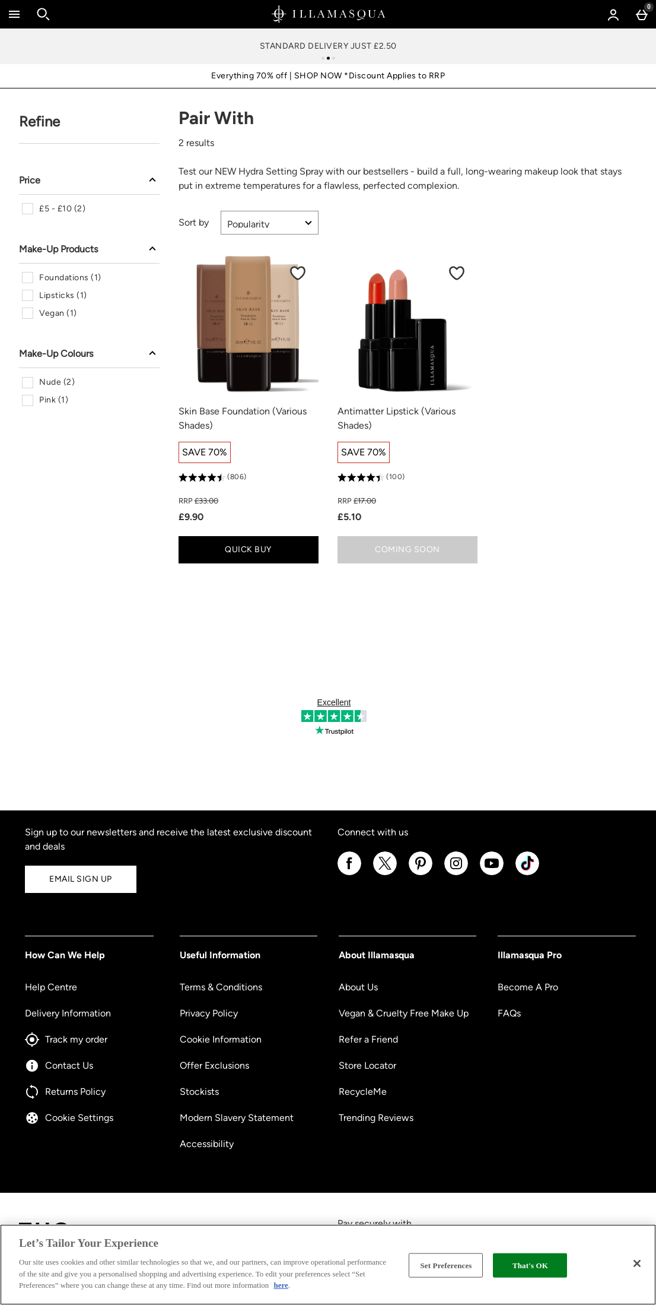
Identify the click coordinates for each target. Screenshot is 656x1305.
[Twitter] (385, 873)
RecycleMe (363, 1091)
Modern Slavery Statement (237, 1117)
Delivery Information (68, 1013)
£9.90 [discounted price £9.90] (191, 516)
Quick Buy (269, 552)
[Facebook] (349, 873)
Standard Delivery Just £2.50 (328, 46)
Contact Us (59, 1066)
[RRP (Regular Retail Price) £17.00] (407, 501)
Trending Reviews (376, 1117)
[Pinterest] (420, 873)
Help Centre (51, 987)
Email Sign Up (80, 879)
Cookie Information (221, 1039)
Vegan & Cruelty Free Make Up (404, 1013)
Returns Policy (65, 1092)
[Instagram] (456, 873)
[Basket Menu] (642, 14)
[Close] (637, 1263)
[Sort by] (270, 223)
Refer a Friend (368, 1039)
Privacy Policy (209, 1013)
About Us (358, 987)
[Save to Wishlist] (298, 273)
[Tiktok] (527, 873)
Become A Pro (528, 987)
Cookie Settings (69, 1118)
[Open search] (43, 14)
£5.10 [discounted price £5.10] (349, 516)
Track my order (66, 1039)
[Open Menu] (14, 14)
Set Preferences (446, 1264)
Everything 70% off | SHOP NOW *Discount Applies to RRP (328, 76)
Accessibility (207, 1143)
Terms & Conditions (221, 987)
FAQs (509, 1013)
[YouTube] (492, 873)
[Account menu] (613, 14)
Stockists (199, 1091)
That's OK (530, 1264)
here (281, 1285)
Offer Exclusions (214, 1065)
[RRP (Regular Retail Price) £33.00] (249, 501)
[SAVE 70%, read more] (205, 452)
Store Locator (367, 1065)
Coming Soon (407, 549)
